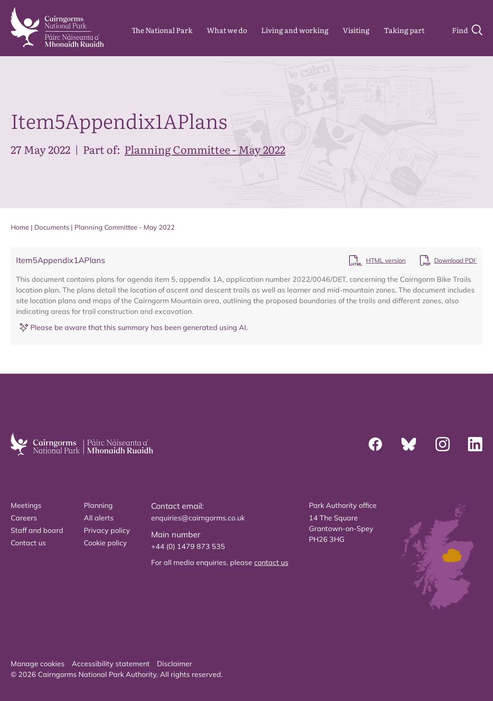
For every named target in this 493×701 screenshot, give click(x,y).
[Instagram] (442, 444)
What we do (227, 30)
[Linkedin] (475, 444)
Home (20, 227)
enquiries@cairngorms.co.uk (198, 517)
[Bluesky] (409, 444)
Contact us (28, 542)
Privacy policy (107, 530)
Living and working (295, 30)
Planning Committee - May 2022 (204, 149)
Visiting (356, 30)
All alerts (99, 517)
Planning (98, 505)
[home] (57, 27)
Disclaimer (174, 663)
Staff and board (37, 530)
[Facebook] (375, 444)
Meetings (26, 505)
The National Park (162, 30)
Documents (51, 227)
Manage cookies (38, 663)
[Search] (467, 30)
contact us (271, 562)
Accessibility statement (111, 663)
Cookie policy (105, 542)
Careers (24, 517)
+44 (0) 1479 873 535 (188, 546)
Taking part (404, 30)
